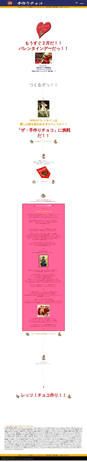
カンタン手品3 (9, 444)
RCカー (74, 447)
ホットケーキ (44, 447)
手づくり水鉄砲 (21, 429)
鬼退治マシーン (20, 432)
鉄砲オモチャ (23, 431)
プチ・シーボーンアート (18, 442)
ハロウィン (60, 431)
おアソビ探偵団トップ (30, 7)
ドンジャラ (12, 432)
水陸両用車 (18, 434)
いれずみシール (8, 447)
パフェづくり (38, 442)
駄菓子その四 (24, 439)
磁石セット (59, 434)
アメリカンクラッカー (44, 441)
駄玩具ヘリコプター (18, 428)
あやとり (68, 428)
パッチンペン (39, 437)
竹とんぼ (73, 428)
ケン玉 (34, 428)
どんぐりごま (55, 439)
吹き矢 (9, 441)
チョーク (58, 428)
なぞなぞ (57, 444)
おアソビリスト (41, 7)
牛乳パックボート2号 (68, 429)
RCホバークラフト (64, 446)
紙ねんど (36, 436)
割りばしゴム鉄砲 (32, 431)
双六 (78, 447)
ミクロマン (15, 441)
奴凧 (77, 431)
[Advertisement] (43, 10)
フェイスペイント (17, 447)
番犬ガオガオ (28, 444)
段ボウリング (57, 436)
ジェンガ (18, 439)
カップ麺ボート (47, 431)
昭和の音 (31, 436)
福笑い (26, 436)
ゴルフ (52, 441)
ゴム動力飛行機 (8, 428)
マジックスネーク (29, 442)
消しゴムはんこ (68, 444)
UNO (23, 444)
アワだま (53, 434)
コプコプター (38, 439)
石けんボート (13, 429)
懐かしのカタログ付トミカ (55, 447)
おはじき (53, 428)
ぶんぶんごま (72, 439)
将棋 (62, 444)
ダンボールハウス (18, 449)
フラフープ (47, 434)
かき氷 (57, 446)
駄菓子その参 (11, 436)
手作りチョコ (36, 444)
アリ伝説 (9, 442)
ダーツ (33, 437)
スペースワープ (51, 446)
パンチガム (31, 439)
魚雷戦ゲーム (73, 441)
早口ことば (7, 446)
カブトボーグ (47, 437)
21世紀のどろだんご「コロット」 (31, 447)
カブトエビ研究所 (15, 446)
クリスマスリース (67, 447)
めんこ (63, 428)
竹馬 (13, 434)
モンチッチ (46, 442)
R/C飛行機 (32, 446)
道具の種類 (48, 7)
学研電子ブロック (63, 439)
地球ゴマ (39, 431)
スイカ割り (11, 439)
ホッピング (42, 432)
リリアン (54, 431)
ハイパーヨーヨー (66, 436)
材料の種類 (55, 7)
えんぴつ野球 (65, 441)
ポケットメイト (76, 444)
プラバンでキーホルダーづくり (23, 437)
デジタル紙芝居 (63, 442)
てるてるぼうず (25, 446)
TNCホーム (21, 7)
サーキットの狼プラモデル (46, 436)
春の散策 (36, 441)
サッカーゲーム (10, 437)
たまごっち (30, 441)
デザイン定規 (28, 432)
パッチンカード (28, 428)
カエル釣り (16, 431)
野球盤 (65, 431)
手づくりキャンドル (68, 434)
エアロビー (58, 441)
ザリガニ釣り (25, 434)
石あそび (77, 432)
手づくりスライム (38, 434)
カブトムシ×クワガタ (75, 446)
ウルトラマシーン (57, 432)
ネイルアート (71, 442)
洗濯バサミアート (54, 442)
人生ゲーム (40, 428)
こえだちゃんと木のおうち (47, 444)
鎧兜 (64, 432)
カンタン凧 (47, 428)
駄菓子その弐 (49, 432)
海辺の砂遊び (30, 429)
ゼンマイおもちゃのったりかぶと (42, 429)
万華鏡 (31, 434)
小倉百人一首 (17, 444)
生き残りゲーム (19, 436)
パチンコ (54, 437)
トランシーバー (61, 437)
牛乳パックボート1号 (57, 429)
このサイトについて (64, 7)
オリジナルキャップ (41, 446)
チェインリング (70, 432)
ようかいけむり (47, 439)
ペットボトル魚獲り (71, 437)
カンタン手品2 (22, 441)
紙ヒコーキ (35, 432)
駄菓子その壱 (71, 431)
